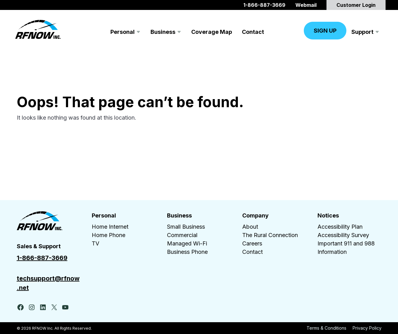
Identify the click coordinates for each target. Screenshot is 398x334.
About (250, 226)
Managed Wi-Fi (187, 243)
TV (95, 243)
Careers (252, 243)
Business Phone (187, 252)
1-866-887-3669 (42, 258)
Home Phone (108, 235)
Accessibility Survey (343, 235)
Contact (252, 252)
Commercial (182, 235)
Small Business (186, 226)
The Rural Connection (270, 235)
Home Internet (110, 226)
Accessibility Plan (340, 226)
